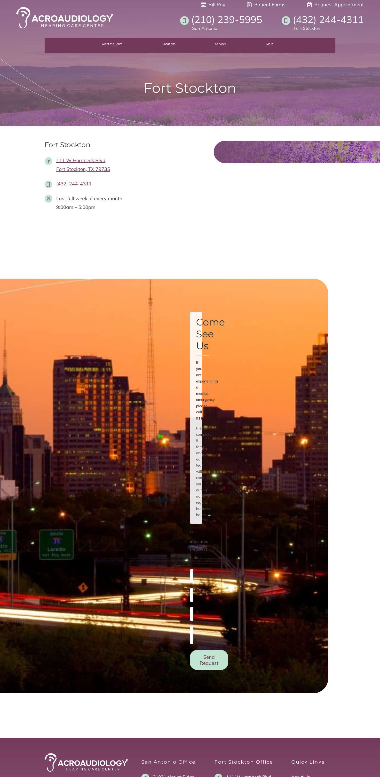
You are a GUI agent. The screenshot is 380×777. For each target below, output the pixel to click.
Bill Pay (213, 4)
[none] (122, 46)
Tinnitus (299, 713)
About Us (300, 687)
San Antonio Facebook (76, 690)
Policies (278, 768)
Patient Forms (266, 4)
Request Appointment (335, 4)
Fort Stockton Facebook (77, 707)
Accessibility (301, 768)
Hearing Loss (304, 696)
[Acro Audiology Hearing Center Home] (64, 17)
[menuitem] (80, 46)
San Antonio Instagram (77, 699)
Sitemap (325, 768)
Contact (299, 731)
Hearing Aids (304, 704)
